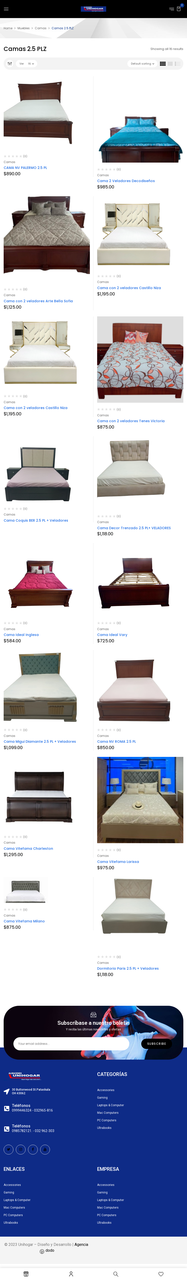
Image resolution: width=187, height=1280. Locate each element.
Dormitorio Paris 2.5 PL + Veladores (128, 968)
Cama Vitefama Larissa (118, 861)
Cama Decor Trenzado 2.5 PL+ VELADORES (134, 528)
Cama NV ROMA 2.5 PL (116, 741)
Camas (41, 28)
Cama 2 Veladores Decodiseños (126, 180)
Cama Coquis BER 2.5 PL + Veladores (36, 520)
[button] (179, 8)
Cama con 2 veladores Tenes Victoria (131, 421)
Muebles (24, 28)
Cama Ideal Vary (112, 634)
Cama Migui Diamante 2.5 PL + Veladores (40, 741)
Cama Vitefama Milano (24, 921)
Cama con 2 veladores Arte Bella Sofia (38, 301)
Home (8, 28)
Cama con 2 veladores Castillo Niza (129, 287)
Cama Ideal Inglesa (21, 634)
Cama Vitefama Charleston (28, 848)
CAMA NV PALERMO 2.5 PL (25, 167)
